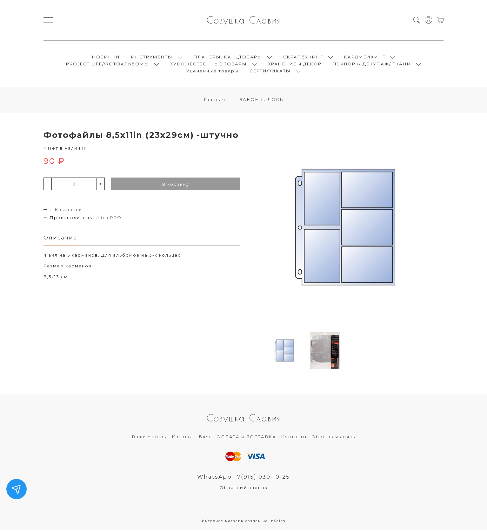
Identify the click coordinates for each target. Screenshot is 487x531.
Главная (214, 100)
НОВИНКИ (106, 57)
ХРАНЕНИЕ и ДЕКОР (295, 64)
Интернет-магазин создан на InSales (243, 522)
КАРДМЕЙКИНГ (364, 57)
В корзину (175, 184)
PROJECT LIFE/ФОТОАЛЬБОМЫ (107, 64)
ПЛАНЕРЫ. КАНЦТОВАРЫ (228, 57)
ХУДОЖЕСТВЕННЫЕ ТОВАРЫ (208, 64)
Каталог (183, 437)
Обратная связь (333, 437)
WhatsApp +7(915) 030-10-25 (243, 477)
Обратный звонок (243, 488)
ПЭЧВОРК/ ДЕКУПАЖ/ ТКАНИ (372, 64)
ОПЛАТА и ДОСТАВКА (246, 437)
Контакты (294, 437)
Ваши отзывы (149, 437)
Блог (205, 437)
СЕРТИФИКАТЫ (270, 71)
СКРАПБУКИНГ (303, 57)
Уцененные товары (212, 71)
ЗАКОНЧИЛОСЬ (262, 100)
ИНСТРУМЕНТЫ (152, 57)
